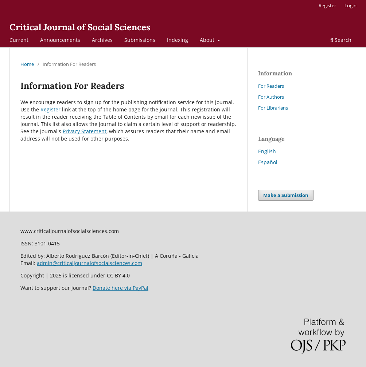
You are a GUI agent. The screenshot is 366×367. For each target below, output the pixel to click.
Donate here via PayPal (120, 287)
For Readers (271, 86)
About (208, 39)
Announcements (60, 39)
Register (327, 5)
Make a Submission (285, 195)
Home (27, 64)
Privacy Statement (84, 131)
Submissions (139, 39)
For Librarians (273, 107)
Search (340, 39)
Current (18, 39)
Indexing (177, 39)
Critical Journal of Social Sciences (80, 27)
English (267, 151)
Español (267, 162)
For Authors (271, 97)
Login (350, 5)
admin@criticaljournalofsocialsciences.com (89, 263)
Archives (102, 39)
